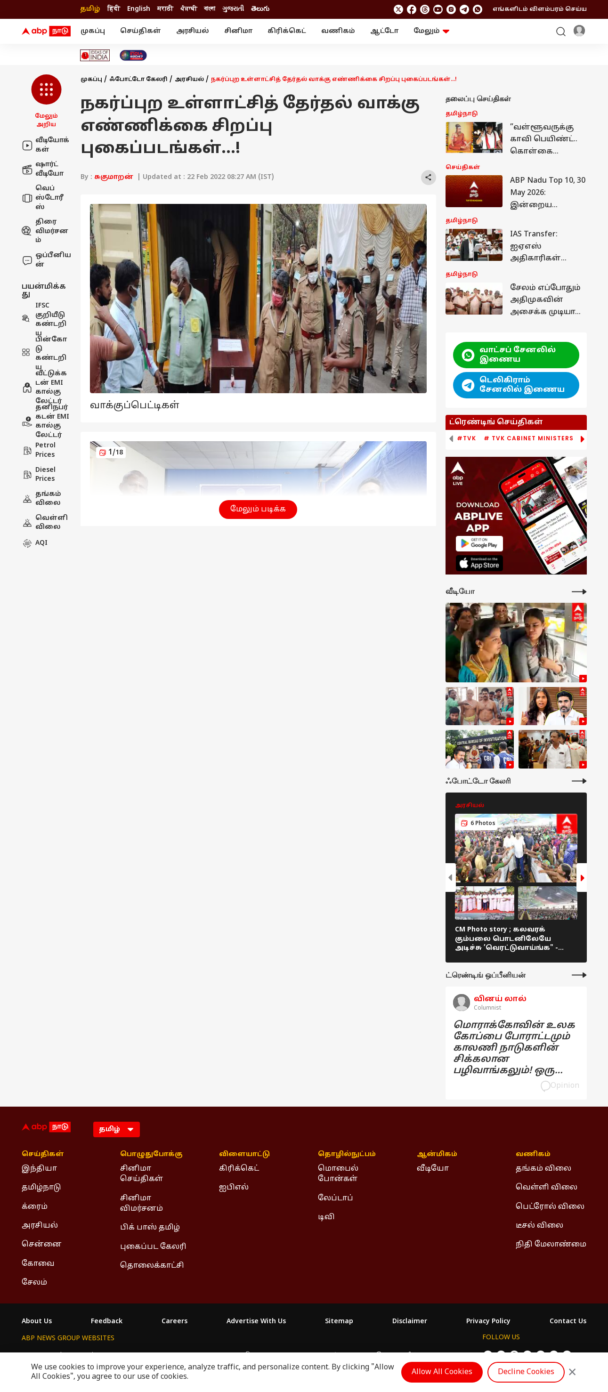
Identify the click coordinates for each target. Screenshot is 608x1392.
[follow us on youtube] (438, 9)
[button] (46, 101)
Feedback (106, 1322)
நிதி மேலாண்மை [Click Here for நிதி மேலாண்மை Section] (551, 1244)
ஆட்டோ (384, 31)
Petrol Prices (39, 450)
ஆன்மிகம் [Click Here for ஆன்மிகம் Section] (437, 1154)
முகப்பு (93, 31)
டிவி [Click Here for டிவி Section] (326, 1217)
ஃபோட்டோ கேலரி (138, 79)
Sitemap (339, 1322)
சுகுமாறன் (113, 177)
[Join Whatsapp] (477, 9)
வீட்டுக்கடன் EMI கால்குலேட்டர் (44, 387)
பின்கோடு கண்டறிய (44, 354)
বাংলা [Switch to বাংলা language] (209, 9)
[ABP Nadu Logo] (46, 31)
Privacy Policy (488, 1322)
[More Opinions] (579, 975)
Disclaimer (409, 1322)
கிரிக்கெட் (287, 31)
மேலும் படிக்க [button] (258, 509)
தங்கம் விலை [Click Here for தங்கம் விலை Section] (543, 1168)
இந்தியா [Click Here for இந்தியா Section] (39, 1168)
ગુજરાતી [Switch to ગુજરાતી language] (233, 9)
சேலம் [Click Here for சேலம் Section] (34, 1282)
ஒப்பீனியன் (46, 260)
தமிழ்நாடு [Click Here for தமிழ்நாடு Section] (41, 1187)
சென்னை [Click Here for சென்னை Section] (42, 1244)
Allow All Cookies (442, 1372)
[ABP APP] (479, 543)
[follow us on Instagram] (451, 9)
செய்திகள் (140, 31)
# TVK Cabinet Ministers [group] (529, 438)
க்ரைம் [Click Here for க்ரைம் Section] (35, 1207)
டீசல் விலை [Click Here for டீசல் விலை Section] (539, 1225)
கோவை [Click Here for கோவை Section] (38, 1264)
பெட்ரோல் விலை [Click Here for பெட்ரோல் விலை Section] (550, 1207)
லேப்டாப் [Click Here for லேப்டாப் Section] (335, 1198)
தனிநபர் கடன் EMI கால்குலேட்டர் (45, 421)
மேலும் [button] (431, 31)
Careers (174, 1322)
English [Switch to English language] (138, 9)
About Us (37, 1322)
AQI (35, 543)
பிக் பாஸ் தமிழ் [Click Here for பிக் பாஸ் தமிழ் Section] (150, 1227)
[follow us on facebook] (411, 9)
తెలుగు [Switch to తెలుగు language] (260, 9)
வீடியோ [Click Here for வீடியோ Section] (433, 1168)
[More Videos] (579, 591)
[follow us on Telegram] (464, 9)
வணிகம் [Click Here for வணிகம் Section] (533, 1154)
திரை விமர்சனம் (45, 231)
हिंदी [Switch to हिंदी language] (113, 9)
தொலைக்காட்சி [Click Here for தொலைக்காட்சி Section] (152, 1266)
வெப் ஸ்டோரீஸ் (43, 198)
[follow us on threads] (424, 9)
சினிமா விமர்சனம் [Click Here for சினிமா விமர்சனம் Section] (141, 1204)
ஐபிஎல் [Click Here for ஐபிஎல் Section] (234, 1187)
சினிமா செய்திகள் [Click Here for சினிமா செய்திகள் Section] (141, 1174)
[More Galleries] (579, 781)
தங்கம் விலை (41, 499)
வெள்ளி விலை (45, 523)
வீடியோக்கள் (45, 145)
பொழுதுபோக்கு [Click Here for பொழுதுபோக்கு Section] (151, 1154)
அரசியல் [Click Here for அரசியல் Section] (40, 1225)
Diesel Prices (39, 475)
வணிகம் (338, 31)
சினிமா (238, 31)
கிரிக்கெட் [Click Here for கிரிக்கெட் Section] (239, 1168)
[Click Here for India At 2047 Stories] (133, 55)
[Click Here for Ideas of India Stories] (95, 55)
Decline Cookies (526, 1372)
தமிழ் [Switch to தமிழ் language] (90, 9)
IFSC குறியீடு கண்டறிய (44, 320)
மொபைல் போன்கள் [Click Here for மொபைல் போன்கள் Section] (338, 1174)
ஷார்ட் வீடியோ (43, 169)
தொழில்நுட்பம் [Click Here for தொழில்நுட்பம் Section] (347, 1154)
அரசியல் (192, 31)
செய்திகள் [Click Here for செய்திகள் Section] (43, 1154)
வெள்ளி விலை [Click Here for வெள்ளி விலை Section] (546, 1187)
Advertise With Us (256, 1322)
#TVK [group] (466, 438)
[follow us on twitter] (398, 9)
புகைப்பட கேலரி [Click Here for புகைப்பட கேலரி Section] (153, 1247)
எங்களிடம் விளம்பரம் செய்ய (540, 9)
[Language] (116, 1129)
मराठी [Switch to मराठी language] (165, 9)
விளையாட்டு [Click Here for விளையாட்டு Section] (244, 1154)
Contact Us (568, 1322)
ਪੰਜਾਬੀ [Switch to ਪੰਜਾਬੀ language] (188, 9)
